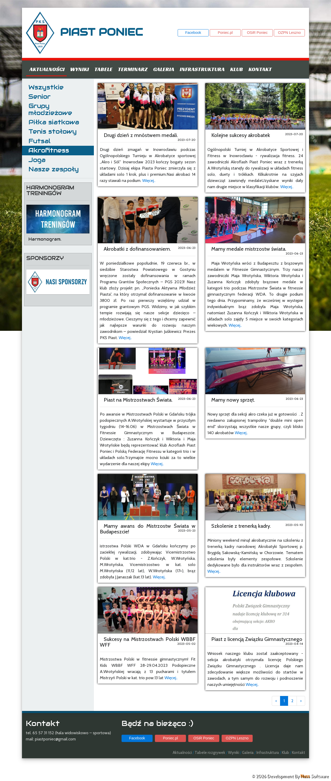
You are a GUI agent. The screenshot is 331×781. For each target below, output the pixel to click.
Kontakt (260, 69)
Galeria (163, 69)
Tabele (103, 69)
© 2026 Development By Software (289, 776)
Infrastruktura (202, 69)
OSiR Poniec (257, 32)
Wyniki (79, 69)
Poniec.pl (225, 32)
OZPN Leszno (289, 32)
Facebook (193, 32)
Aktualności (47, 69)
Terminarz (133, 69)
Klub (236, 69)
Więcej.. (148, 180)
